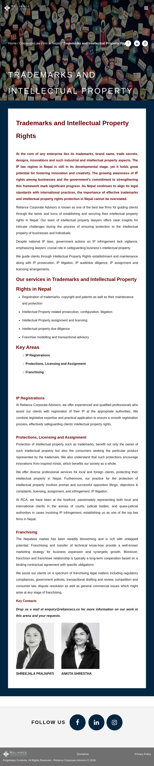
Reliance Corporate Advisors (36, 207)
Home (12, 43)
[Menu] (146, 8)
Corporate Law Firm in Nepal (39, 43)
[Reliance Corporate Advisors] (17, 8)
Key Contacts (26, 601)
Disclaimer (83, 754)
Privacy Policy (143, 754)
